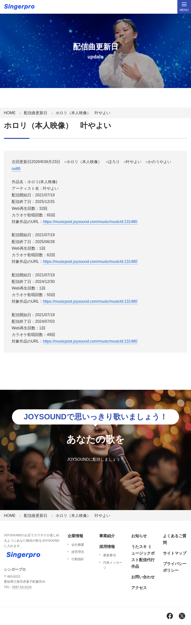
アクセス (139, 588)
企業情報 (75, 536)
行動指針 (77, 559)
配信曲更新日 (35, 113)
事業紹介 (107, 536)
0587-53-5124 (22, 587)
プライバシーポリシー (174, 567)
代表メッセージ (112, 565)
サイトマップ (174, 553)
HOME (10, 113)
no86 (16, 169)
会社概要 (77, 545)
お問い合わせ (143, 577)
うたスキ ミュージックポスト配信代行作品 (143, 557)
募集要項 (109, 555)
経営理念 (77, 552)
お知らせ (139, 536)
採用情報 (107, 547)
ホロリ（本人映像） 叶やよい (83, 113)
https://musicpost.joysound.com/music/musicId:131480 (90, 222)
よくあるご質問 (174, 539)
